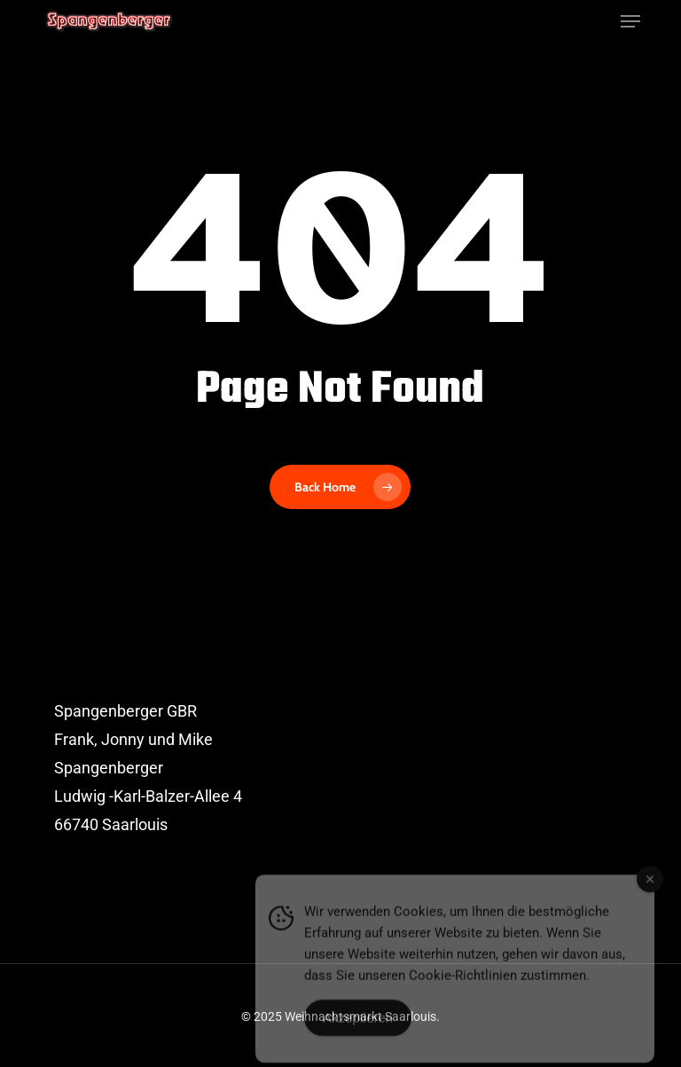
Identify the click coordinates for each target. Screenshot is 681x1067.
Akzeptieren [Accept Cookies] (358, 1028)
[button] (630, 21)
